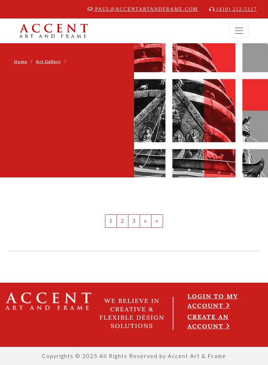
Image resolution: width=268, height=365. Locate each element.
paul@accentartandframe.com (143, 9)
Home (20, 61)
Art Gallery (48, 61)
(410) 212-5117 (233, 9)
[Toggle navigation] (239, 31)
